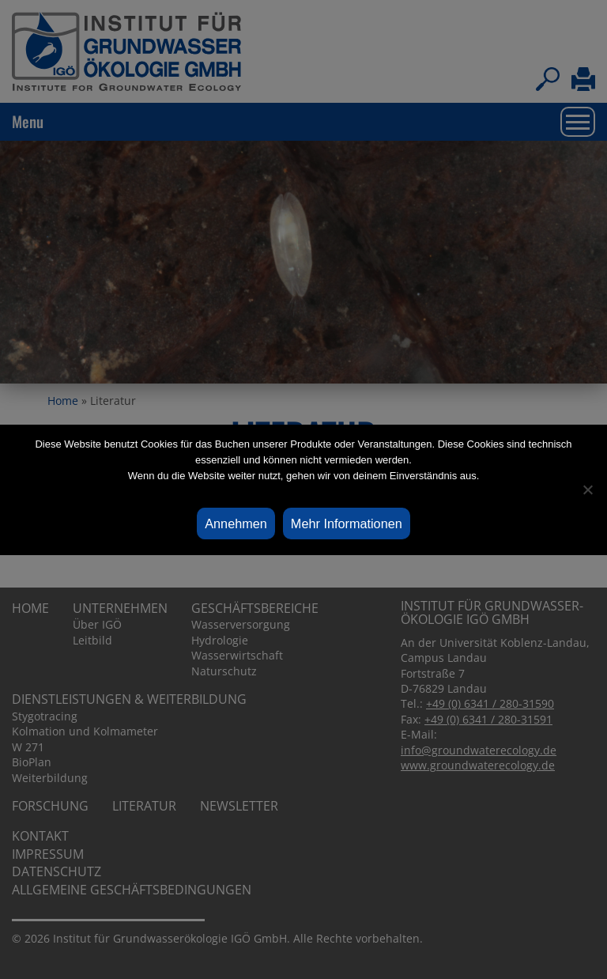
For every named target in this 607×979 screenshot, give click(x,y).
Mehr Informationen (346, 523)
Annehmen (236, 523)
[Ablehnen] (587, 489)
